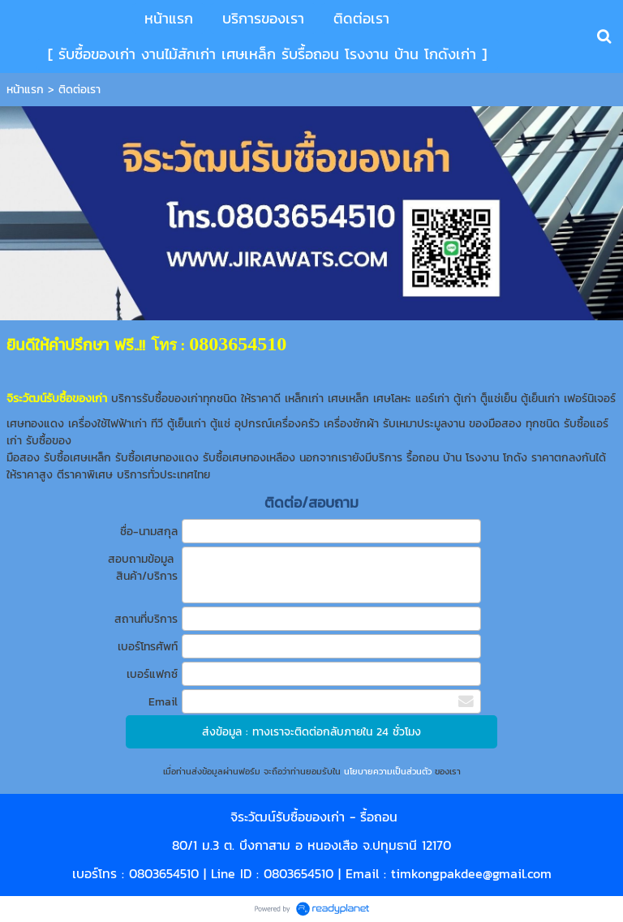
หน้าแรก (25, 89)
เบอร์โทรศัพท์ (148, 646)
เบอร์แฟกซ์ (152, 674)
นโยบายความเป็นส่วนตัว (388, 771)
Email (163, 701)
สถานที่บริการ (146, 619)
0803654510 (164, 873)
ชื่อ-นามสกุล (149, 531)
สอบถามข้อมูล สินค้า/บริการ (143, 568)
